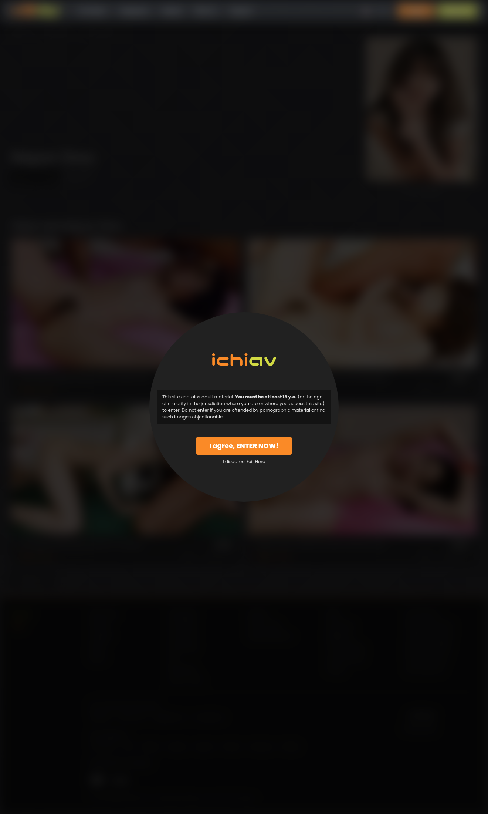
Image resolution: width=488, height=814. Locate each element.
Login (416, 11)
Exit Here (256, 461)
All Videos (92, 11)
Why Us (206, 11)
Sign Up (457, 11)
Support (241, 11)
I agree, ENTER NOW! (243, 445)
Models (172, 11)
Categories (134, 11)
